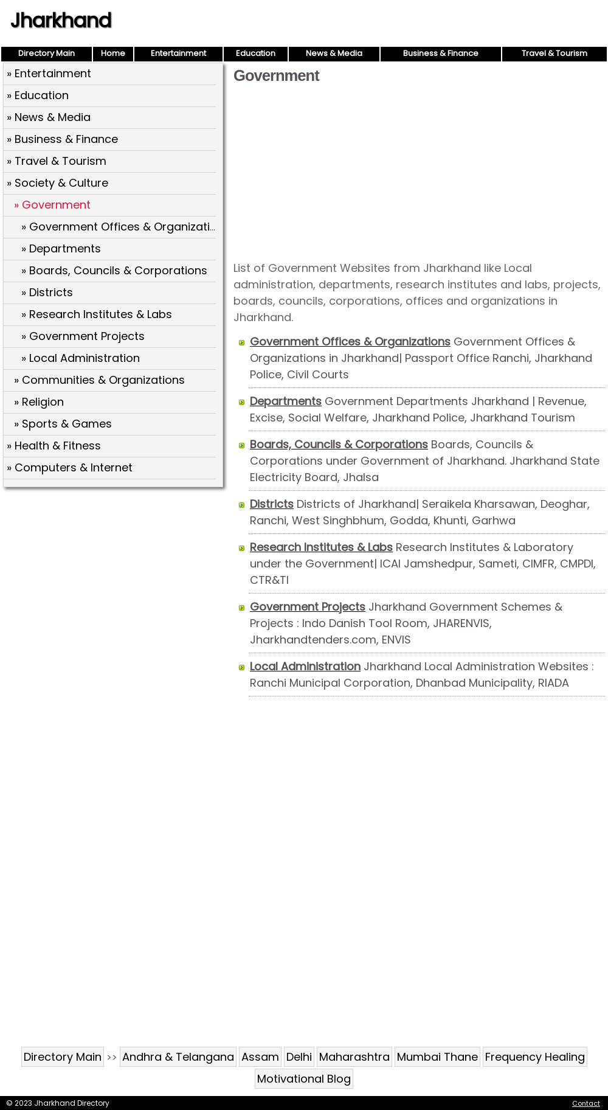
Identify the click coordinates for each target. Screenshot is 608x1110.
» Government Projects (83, 336)
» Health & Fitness (54, 445)
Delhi (299, 1056)
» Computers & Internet (70, 467)
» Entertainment (49, 73)
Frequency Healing (535, 1056)
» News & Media (49, 117)
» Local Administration (80, 358)
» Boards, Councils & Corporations (114, 270)
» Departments (61, 248)
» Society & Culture (57, 182)
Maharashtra (354, 1056)
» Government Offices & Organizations (125, 226)
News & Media (334, 53)
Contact (586, 1103)
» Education (38, 95)
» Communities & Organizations (99, 379)
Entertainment (178, 53)
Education (255, 53)
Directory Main (46, 53)
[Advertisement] (419, 171)
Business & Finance (440, 53)
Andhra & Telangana (178, 1056)
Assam (260, 1056)
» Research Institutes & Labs (96, 314)
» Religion (39, 401)
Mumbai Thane (437, 1056)
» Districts (47, 292)
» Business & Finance (62, 139)
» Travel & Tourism (56, 160)
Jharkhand (60, 20)
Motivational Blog (304, 1078)
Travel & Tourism (554, 53)
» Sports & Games (63, 423)
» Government (52, 204)
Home (113, 53)
